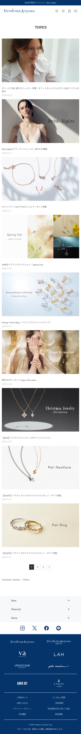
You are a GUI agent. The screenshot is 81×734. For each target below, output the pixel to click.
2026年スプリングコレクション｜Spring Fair (22, 265)
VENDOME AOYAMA (11, 580)
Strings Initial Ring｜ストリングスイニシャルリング (26, 322)
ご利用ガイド (22, 698)
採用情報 (59, 714)
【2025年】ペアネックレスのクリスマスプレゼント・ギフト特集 (31, 496)
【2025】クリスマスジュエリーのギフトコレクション (26, 438)
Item (13, 600)
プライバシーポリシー (22, 709)
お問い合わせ (22, 703)
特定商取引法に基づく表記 (59, 709)
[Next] (49, 567)
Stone (14, 618)
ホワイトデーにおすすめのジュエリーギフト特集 (24, 207)
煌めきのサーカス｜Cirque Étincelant (19, 380)
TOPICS (26, 580)
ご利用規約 (58, 703)
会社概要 (22, 714)
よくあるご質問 (58, 698)
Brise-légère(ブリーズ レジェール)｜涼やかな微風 (24, 149)
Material (16, 609)
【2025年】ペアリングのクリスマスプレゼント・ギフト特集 (29, 553)
